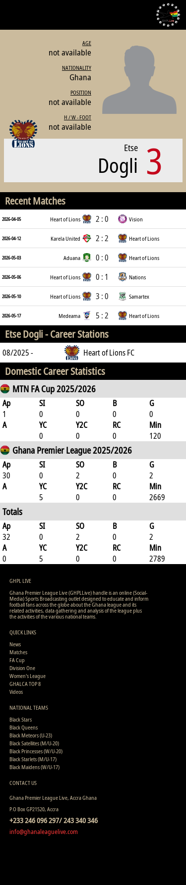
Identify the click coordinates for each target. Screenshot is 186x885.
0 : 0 (102, 257)
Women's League (27, 675)
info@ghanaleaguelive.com (43, 831)
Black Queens (23, 727)
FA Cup (17, 660)
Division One (22, 668)
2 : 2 (102, 238)
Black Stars (20, 719)
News (15, 644)
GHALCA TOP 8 (25, 683)
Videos (16, 691)
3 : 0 (102, 296)
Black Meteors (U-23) (30, 735)
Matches (18, 652)
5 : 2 (102, 315)
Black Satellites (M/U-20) (34, 743)
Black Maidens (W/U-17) (34, 767)
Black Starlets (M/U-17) (33, 759)
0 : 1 (102, 276)
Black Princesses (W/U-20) (35, 751)
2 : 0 (102, 218)
